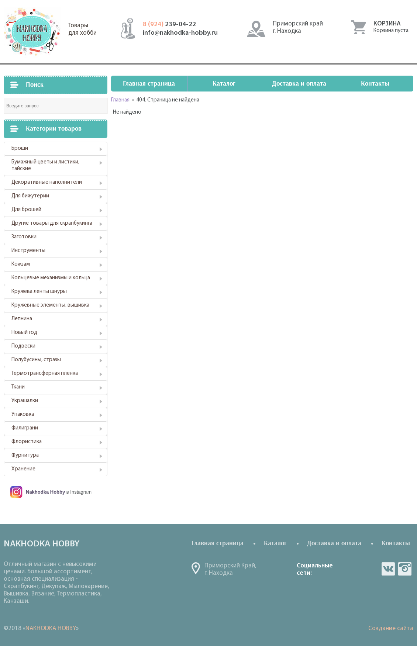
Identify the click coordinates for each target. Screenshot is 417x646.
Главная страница (149, 83)
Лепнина (21, 319)
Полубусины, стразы (36, 360)
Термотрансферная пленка (44, 373)
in (404, 569)
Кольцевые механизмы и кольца (50, 278)
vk (388, 569)
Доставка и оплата (299, 83)
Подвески (23, 346)
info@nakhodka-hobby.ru (180, 33)
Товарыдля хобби (82, 29)
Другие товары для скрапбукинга (51, 223)
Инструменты (28, 250)
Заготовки (24, 237)
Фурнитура (25, 455)
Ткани (18, 387)
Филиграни (24, 428)
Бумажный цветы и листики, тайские (45, 165)
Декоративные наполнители (46, 182)
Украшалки (24, 401)
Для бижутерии (30, 196)
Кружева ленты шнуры (39, 291)
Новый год (24, 332)
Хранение (23, 469)
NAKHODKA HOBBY (50, 628)
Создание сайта (390, 628)
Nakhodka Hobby (45, 492)
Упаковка (22, 414)
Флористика (26, 442)
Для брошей (26, 210)
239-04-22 (169, 24)
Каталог (224, 83)
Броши (19, 148)
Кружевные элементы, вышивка (50, 305)
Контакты (375, 83)
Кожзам (20, 264)
